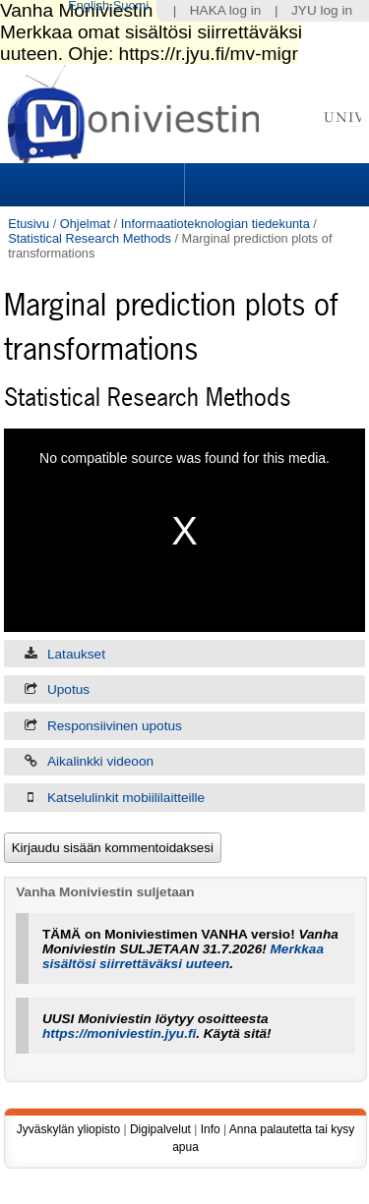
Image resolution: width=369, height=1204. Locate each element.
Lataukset (76, 654)
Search (274, 185)
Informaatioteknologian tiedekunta (215, 223)
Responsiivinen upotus (114, 725)
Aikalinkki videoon (100, 761)
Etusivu (28, 223)
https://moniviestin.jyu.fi (119, 1033)
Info (210, 1129)
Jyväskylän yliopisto (68, 1129)
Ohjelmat (85, 223)
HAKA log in (226, 10)
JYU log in (321, 10)
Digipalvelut (160, 1129)
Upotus (68, 689)
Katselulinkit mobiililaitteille (126, 797)
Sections (94, 185)
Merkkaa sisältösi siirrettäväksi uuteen (183, 956)
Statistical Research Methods (89, 238)
